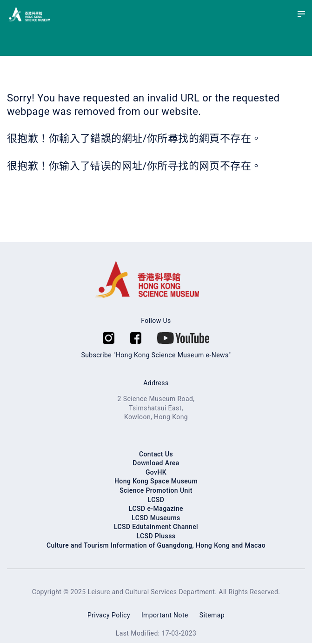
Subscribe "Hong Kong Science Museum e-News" (156, 355)
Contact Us (156, 454)
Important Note (164, 615)
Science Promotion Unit (156, 490)
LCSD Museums (156, 518)
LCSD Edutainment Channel (156, 526)
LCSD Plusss (156, 536)
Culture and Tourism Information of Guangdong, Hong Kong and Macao (156, 545)
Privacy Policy (108, 615)
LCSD (156, 499)
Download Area (156, 463)
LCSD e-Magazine (156, 508)
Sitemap (212, 615)
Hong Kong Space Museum (156, 481)
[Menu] (301, 14)
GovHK (156, 472)
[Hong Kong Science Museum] (15, 14)
